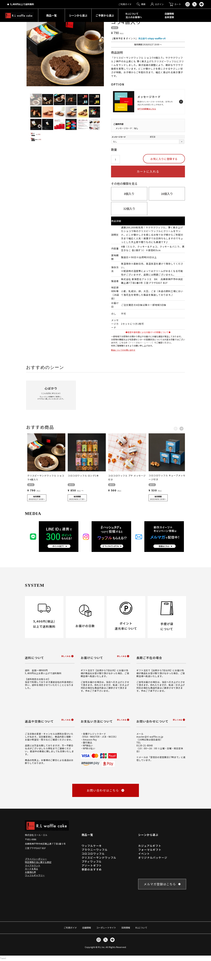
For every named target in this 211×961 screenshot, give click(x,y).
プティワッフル (92, 861)
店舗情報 (86, 927)
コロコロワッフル (93, 853)
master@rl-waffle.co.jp (149, 736)
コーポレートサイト (106, 927)
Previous (30, 48)
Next (101, 48)
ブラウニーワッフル (95, 849)
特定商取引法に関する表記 (38, 862)
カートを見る (31, 868)
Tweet (3, 958)
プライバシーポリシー (36, 858)
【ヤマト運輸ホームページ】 (140, 342)
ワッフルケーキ (92, 846)
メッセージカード (119, 137)
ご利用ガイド (70, 927)
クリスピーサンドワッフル (99, 857)
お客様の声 (30, 872)
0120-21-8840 (144, 745)
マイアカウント (32, 865)
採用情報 (125, 927)
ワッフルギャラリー (35, 875)
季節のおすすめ (92, 869)
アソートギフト (92, 865)
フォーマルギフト (149, 849)
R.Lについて (141, 927)
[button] (175, 428)
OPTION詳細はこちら (146, 108)
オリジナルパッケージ (152, 857)
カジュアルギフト (149, 846)
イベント (144, 853)
